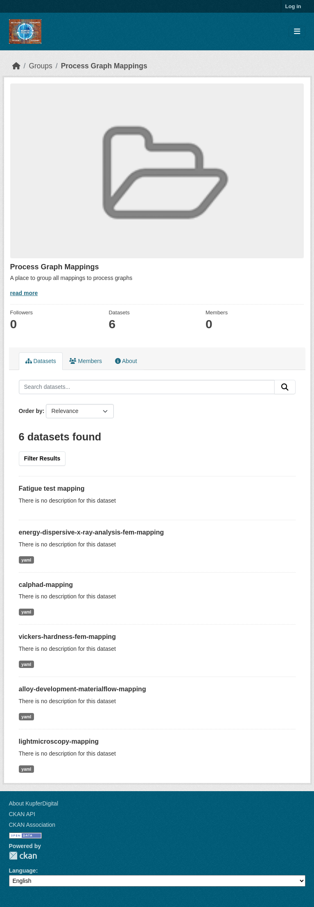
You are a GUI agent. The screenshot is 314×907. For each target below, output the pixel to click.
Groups (40, 66)
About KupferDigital (34, 803)
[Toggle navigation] (297, 32)
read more (24, 293)
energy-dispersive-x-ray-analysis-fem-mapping (91, 532)
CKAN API (22, 814)
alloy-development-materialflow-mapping (82, 689)
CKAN (23, 855)
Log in (293, 6)
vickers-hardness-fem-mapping (67, 636)
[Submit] (285, 387)
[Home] (16, 66)
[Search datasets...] (147, 387)
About (126, 361)
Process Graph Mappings (104, 66)
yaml (26, 559)
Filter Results (42, 458)
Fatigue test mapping (52, 488)
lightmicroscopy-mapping (59, 741)
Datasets (40, 361)
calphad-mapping (46, 584)
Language (22, 870)
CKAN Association (32, 824)
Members (85, 361)
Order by (31, 411)
